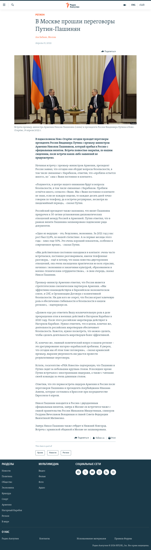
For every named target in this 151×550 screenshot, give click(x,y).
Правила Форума (123, 539)
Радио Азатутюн (10, 539)
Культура (6, 493)
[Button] (108, 51)
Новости (6, 471)
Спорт (5, 499)
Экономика (8, 488)
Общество (7, 482)
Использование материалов (91, 539)
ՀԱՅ (142, 5)
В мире (5, 522)
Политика (7, 477)
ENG (133, 5)
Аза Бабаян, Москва (45, 37)
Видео (42, 471)
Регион (40, 14)
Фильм (42, 477)
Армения (7, 505)
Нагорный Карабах (12, 510)
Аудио (42, 488)
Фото (41, 482)
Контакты (44, 539)
